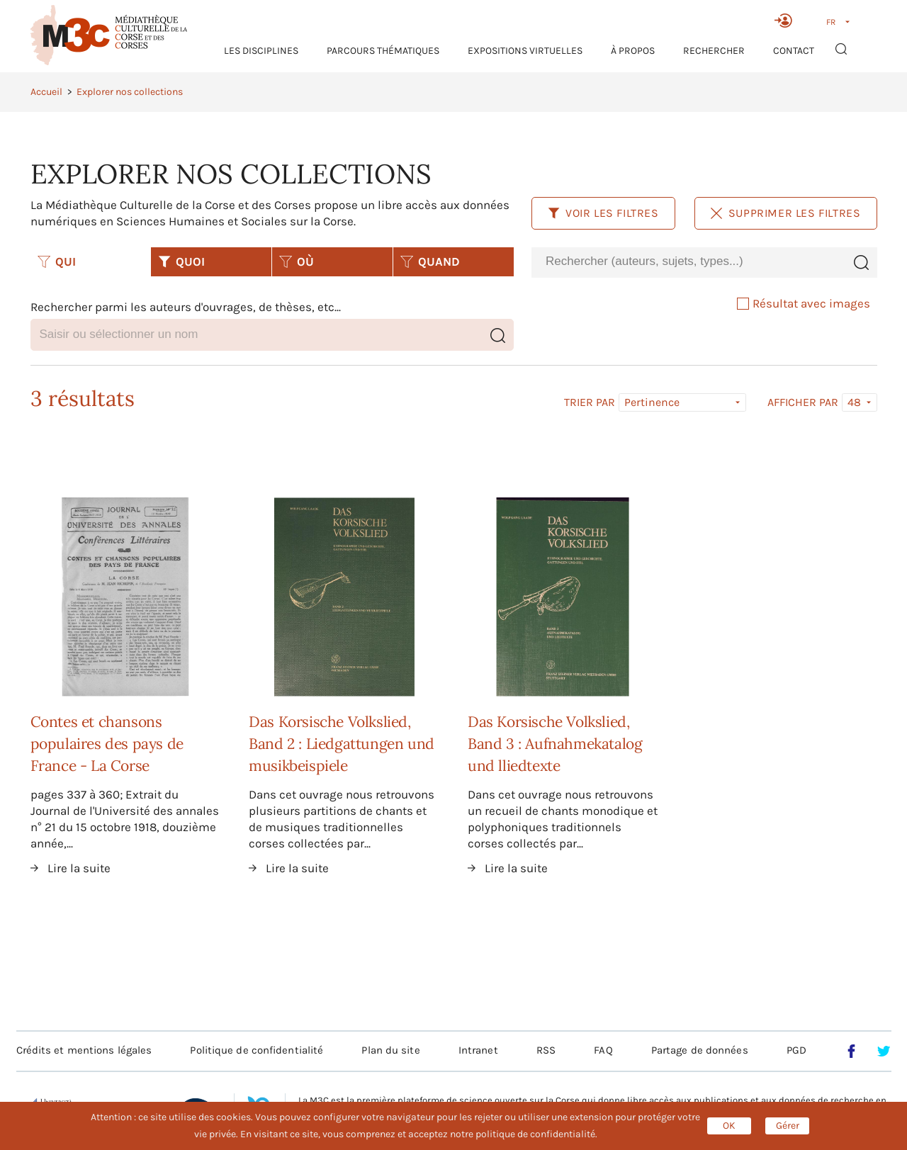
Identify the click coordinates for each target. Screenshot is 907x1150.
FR (830, 22)
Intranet (478, 1050)
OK (729, 1126)
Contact (793, 51)
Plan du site (390, 1050)
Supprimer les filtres (786, 213)
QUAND (430, 261)
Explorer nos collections (130, 92)
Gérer (787, 1126)
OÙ (296, 261)
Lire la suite (79, 868)
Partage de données (699, 1050)
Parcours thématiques (383, 51)
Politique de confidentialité (256, 1050)
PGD (796, 1050)
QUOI (181, 261)
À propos (633, 51)
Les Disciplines (261, 51)
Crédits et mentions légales (84, 1050)
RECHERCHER (714, 51)
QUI (57, 261)
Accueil (46, 92)
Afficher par (802, 402)
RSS (546, 1050)
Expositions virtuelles (525, 51)
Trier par (589, 402)
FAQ (603, 1050)
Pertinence (652, 402)
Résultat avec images (803, 303)
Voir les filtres (603, 213)
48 (854, 402)
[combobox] (688, 261)
